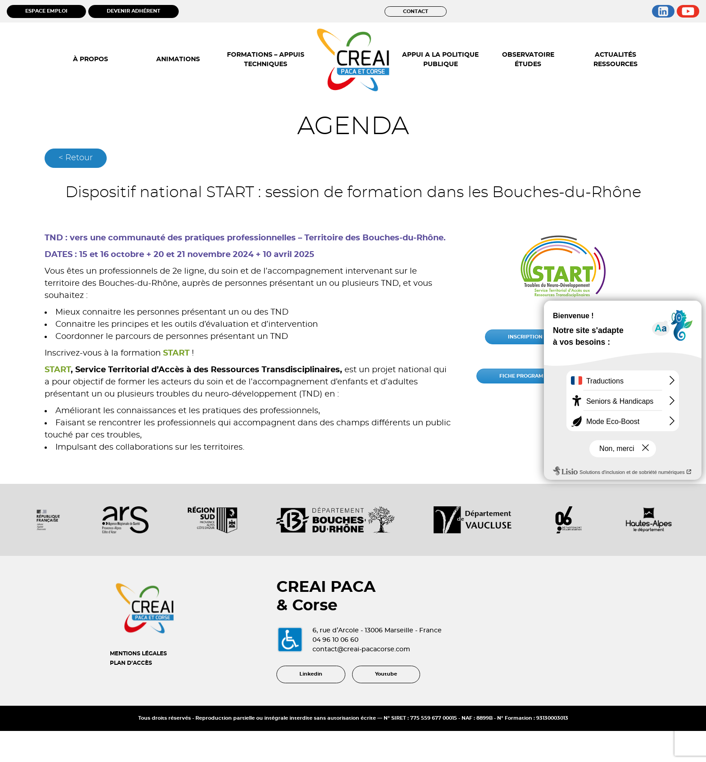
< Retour (76, 158)
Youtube (386, 674)
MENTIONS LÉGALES (138, 653)
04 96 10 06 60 (335, 640)
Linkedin (310, 674)
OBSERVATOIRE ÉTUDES (528, 60)
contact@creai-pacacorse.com (361, 649)
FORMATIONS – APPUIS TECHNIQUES (265, 60)
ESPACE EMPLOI (46, 11)
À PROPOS (90, 59)
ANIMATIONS (178, 59)
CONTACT (415, 11)
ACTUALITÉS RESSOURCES (615, 60)
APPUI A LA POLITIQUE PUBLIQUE (440, 60)
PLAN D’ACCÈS (131, 663)
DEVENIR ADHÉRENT (133, 11)
